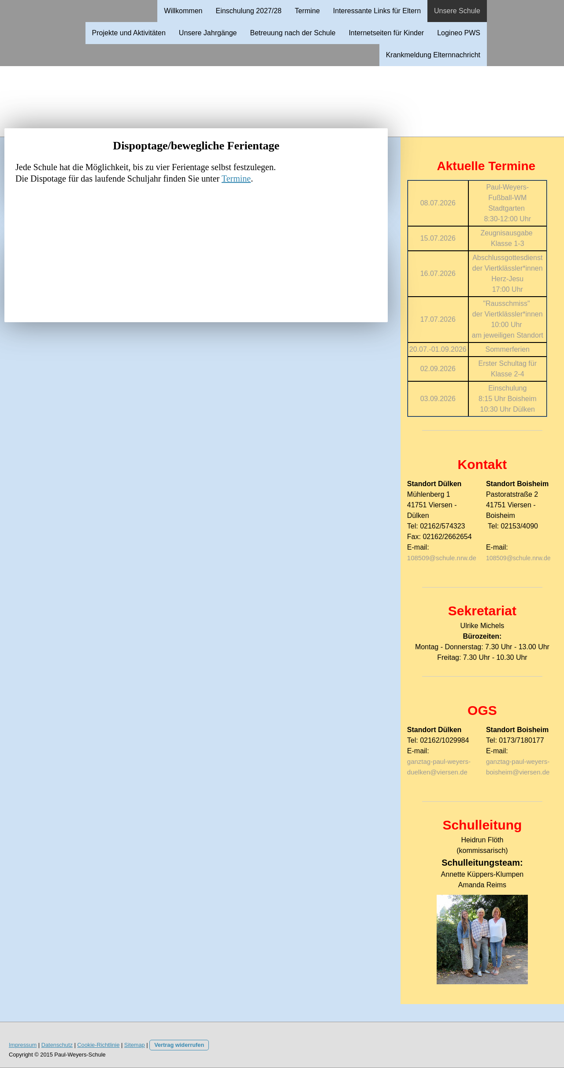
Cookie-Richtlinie (98, 1045)
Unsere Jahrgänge (208, 33)
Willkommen (183, 11)
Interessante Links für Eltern (377, 11)
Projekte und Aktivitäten (129, 33)
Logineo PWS (458, 33)
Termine (307, 11)
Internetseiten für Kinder (386, 33)
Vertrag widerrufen (179, 1045)
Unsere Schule (457, 11)
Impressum (23, 1045)
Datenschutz (57, 1045)
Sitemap (134, 1045)
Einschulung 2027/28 (248, 11)
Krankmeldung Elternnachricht (433, 55)
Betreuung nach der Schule (292, 33)
